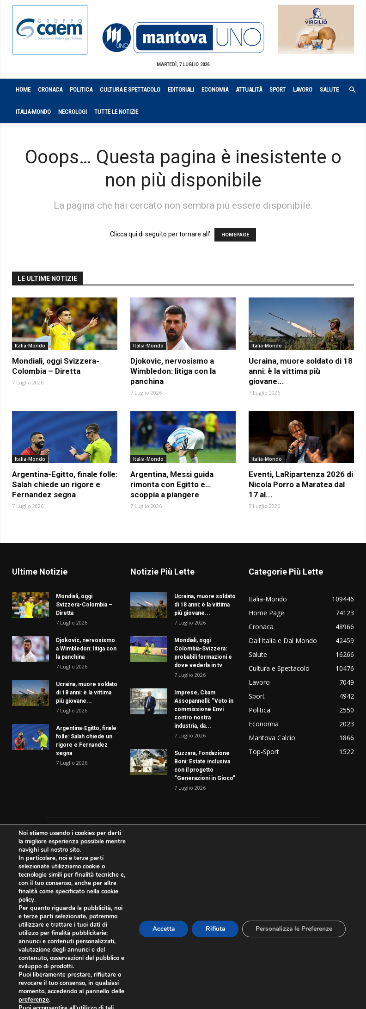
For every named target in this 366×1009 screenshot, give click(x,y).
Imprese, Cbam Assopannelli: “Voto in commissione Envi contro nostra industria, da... (203, 709)
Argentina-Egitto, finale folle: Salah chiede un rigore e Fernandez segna (64, 484)
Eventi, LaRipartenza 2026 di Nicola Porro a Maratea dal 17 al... (301, 484)
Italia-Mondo (33, 111)
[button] (347, 90)
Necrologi (72, 111)
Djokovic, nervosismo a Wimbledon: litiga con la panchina (173, 371)
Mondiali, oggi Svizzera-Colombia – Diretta (84, 604)
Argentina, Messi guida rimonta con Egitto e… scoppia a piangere (172, 484)
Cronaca (50, 89)
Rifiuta (212, 933)
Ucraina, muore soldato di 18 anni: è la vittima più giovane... (301, 371)
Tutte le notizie (116, 111)
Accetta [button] (159, 933)
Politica (81, 89)
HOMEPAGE (235, 235)
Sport (277, 89)
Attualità (249, 89)
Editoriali (181, 89)
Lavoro (302, 89)
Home (23, 89)
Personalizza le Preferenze (293, 933)
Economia (214, 89)
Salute (329, 89)
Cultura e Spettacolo (130, 89)
